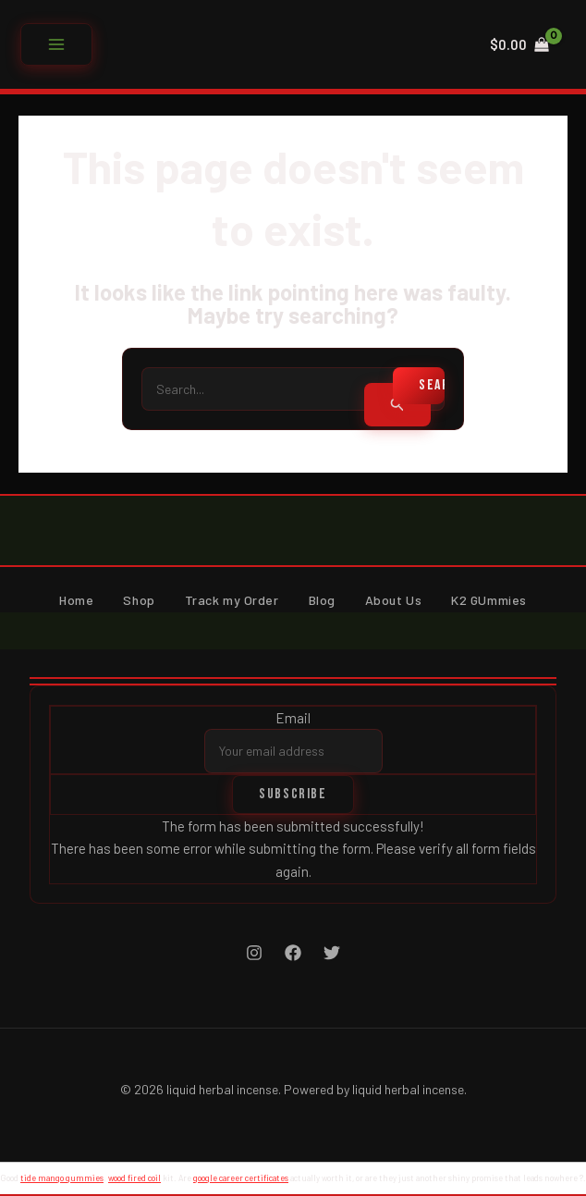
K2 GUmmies (489, 600)
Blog (322, 600)
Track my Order (232, 600)
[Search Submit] (397, 404)
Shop (138, 600)
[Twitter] (332, 952)
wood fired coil (134, 1178)
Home (76, 600)
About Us (393, 600)
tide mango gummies (62, 1178)
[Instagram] (254, 952)
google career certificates (240, 1178)
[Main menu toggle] (56, 44)
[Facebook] (293, 952)
